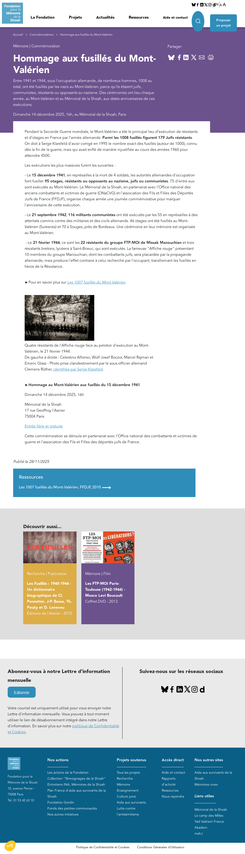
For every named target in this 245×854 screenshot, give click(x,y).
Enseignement (128, 790)
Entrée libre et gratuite (44, 426)
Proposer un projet (225, 19)
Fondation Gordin (60, 802)
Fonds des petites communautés (72, 808)
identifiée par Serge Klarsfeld (78, 369)
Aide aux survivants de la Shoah (213, 775)
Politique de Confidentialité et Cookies (102, 847)
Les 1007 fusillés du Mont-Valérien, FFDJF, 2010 (65, 487)
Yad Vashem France (209, 821)
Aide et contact (175, 17)
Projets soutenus (131, 760)
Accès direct (173, 760)
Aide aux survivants (131, 802)
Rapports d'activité (169, 781)
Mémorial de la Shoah (211, 809)
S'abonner (21, 692)
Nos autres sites (209, 760)
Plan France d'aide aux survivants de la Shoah (76, 793)
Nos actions (57, 760)
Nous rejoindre (173, 796)
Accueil (18, 35)
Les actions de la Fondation (68, 772)
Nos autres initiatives (62, 814)
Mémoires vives (206, 784)
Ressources (139, 18)
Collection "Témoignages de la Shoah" (76, 778)
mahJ (199, 833)
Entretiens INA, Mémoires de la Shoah (76, 784)
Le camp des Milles (209, 815)
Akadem (201, 827)
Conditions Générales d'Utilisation (160, 847)
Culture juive (126, 796)
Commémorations (41, 35)
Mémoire (123, 784)
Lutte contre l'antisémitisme (128, 811)
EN (216, 4)
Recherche (125, 778)
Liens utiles (204, 796)
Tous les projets (128, 772)
